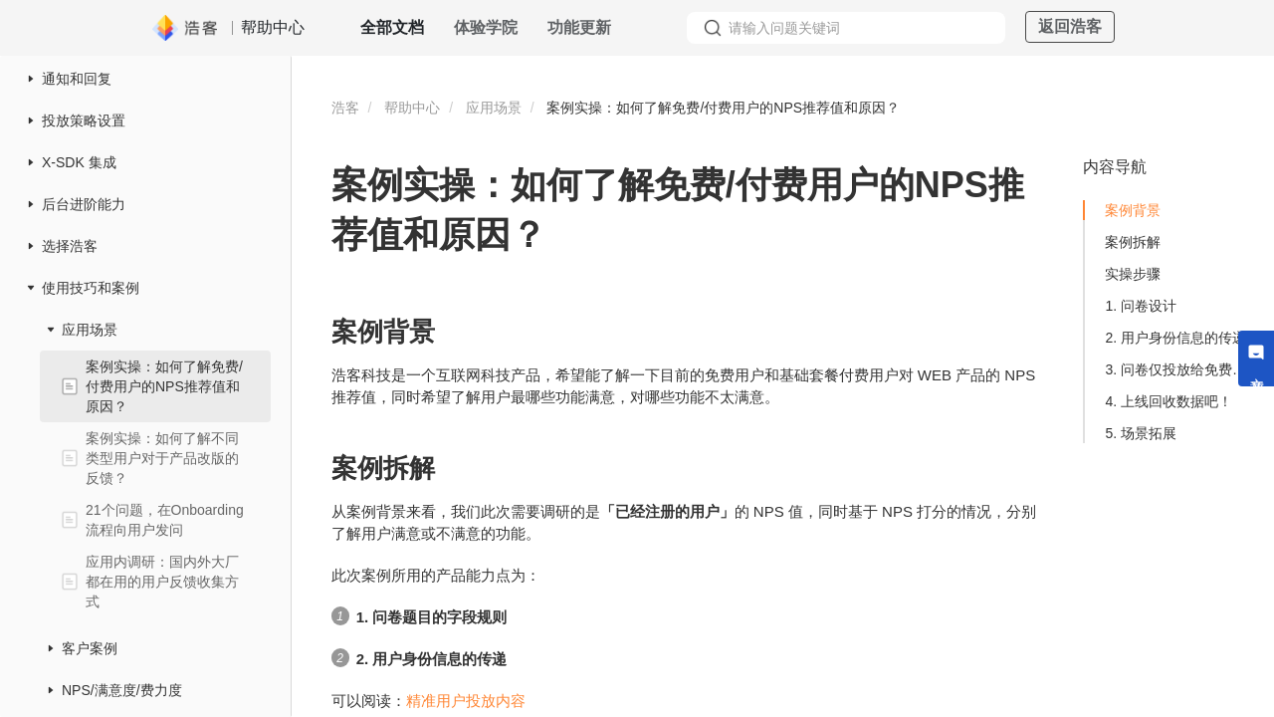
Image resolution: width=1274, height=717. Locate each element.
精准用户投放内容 (466, 700)
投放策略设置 (83, 120)
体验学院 (486, 27)
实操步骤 (1133, 274)
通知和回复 (76, 79)
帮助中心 (412, 108)
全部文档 (392, 27)
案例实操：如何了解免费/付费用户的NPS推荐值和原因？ (164, 386)
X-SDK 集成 (79, 162)
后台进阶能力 (83, 204)
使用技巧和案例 (90, 288)
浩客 (345, 108)
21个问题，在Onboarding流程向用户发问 (165, 520)
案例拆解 (1133, 242)
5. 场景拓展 (1140, 433)
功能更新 (579, 27)
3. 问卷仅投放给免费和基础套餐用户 (1181, 369)
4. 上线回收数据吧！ (1168, 401)
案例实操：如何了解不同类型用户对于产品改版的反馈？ (162, 458)
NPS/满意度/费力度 (122, 690)
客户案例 (89, 648)
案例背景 (1133, 210)
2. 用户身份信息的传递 (1175, 338)
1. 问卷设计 (1140, 306)
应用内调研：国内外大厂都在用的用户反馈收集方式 (162, 581)
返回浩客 (1070, 26)
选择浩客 (70, 246)
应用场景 (89, 330)
